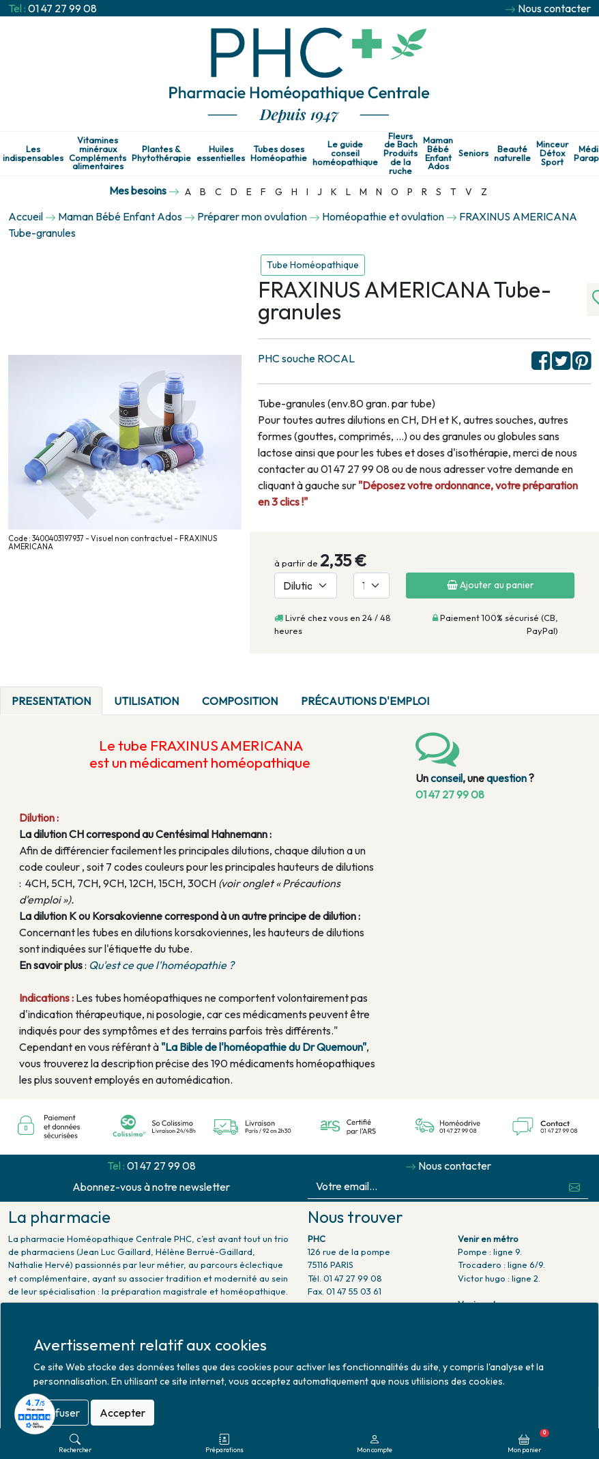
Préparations (224, 1444)
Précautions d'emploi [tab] (365, 701)
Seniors (473, 153)
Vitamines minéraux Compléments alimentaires (97, 153)
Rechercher (75, 1444)
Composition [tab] (240, 701)
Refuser (61, 1412)
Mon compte (374, 1444)
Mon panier (528, 1441)
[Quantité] (371, 585)
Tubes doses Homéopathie (278, 153)
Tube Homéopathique (313, 265)
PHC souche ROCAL (306, 358)
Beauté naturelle (512, 153)
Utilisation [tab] (146, 701)
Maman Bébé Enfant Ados (438, 153)
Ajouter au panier (490, 585)
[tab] (452, 693)
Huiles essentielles (220, 153)
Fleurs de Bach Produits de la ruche (400, 153)
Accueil (25, 216)
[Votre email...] (434, 1186)
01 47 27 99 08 (62, 8)
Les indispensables (33, 153)
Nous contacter (554, 8)
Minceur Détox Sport (552, 153)
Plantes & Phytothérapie (161, 153)
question (506, 778)
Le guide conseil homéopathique (345, 153)
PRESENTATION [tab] (51, 701)
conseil (446, 778)
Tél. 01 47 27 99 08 (345, 1278)
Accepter (122, 1412)
